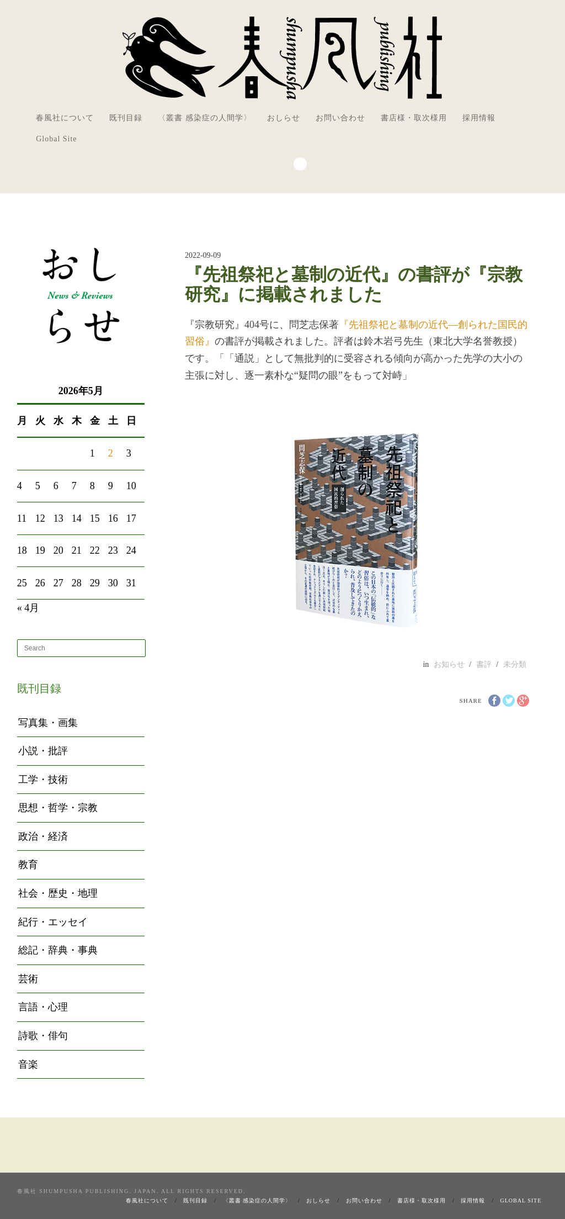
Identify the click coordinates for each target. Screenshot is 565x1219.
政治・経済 (43, 836)
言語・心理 (43, 1007)
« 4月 (28, 607)
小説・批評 (43, 750)
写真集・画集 (48, 722)
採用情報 (478, 118)
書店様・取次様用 (414, 118)
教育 (28, 864)
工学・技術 (43, 779)
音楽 (28, 1064)
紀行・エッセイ (53, 922)
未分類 (514, 664)
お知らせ (449, 664)
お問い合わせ (340, 118)
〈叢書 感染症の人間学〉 (205, 118)
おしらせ (283, 118)
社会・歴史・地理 (58, 893)
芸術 (28, 978)
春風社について (65, 118)
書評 (484, 664)
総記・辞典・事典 (58, 950)
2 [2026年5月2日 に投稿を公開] (110, 453)
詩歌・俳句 (43, 1035)
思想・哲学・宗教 (58, 807)
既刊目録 (125, 118)
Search (300, 164)
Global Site (56, 139)
